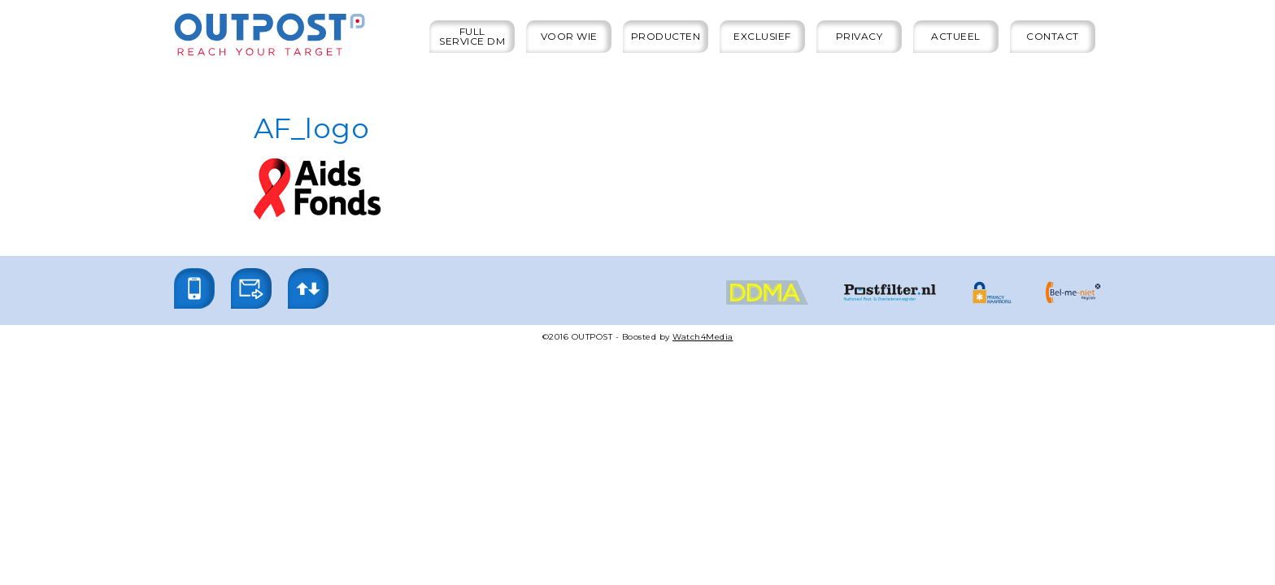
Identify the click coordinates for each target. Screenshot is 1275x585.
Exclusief (762, 36)
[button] (194, 288)
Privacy (859, 36)
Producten (666, 36)
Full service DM (472, 36)
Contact (1052, 36)
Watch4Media (702, 337)
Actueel (956, 36)
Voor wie (569, 36)
